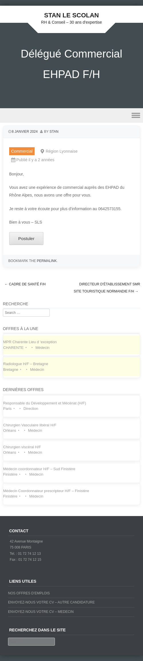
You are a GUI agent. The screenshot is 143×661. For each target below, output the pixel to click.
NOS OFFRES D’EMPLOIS (29, 593)
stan (53, 132)
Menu (71, 115)
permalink (47, 261)
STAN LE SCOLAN (71, 15)
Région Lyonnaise (62, 151)
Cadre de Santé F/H (25, 284)
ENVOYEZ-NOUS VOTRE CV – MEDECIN (41, 612)
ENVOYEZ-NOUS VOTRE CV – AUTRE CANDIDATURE (51, 602)
